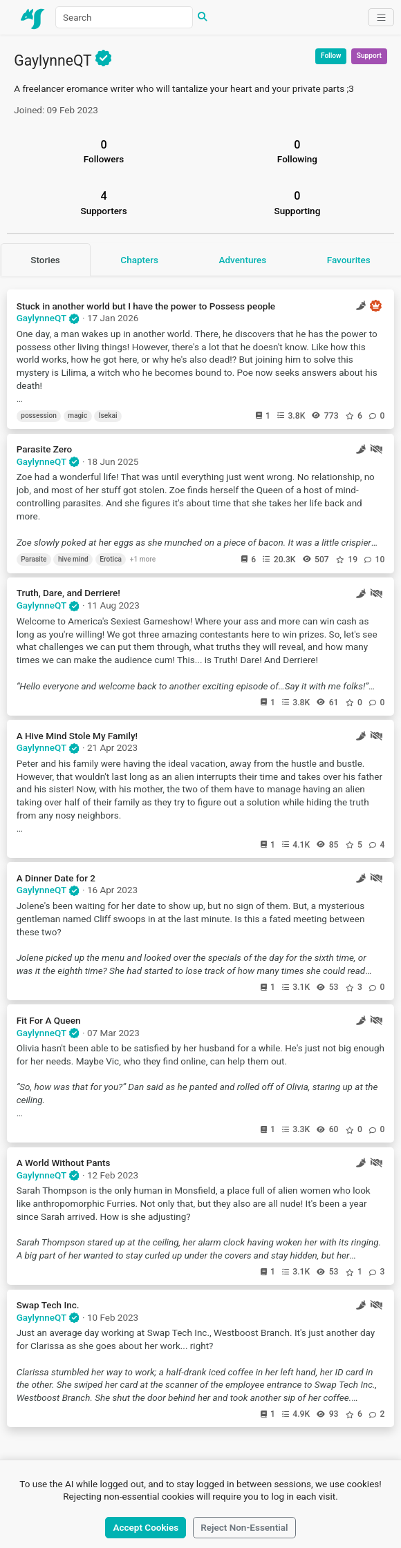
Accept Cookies (146, 1527)
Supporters (104, 202)
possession (39, 415)
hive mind (73, 559)
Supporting (297, 202)
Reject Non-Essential (244, 1527)
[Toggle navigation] (380, 17)
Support (369, 55)
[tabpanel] (200, 854)
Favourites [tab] (349, 259)
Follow (331, 55)
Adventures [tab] (242, 259)
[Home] (33, 17)
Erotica (111, 559)
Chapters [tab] (139, 259)
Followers (104, 151)
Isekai (108, 415)
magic (77, 415)
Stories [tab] (45, 259)
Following (297, 151)
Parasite (33, 559)
